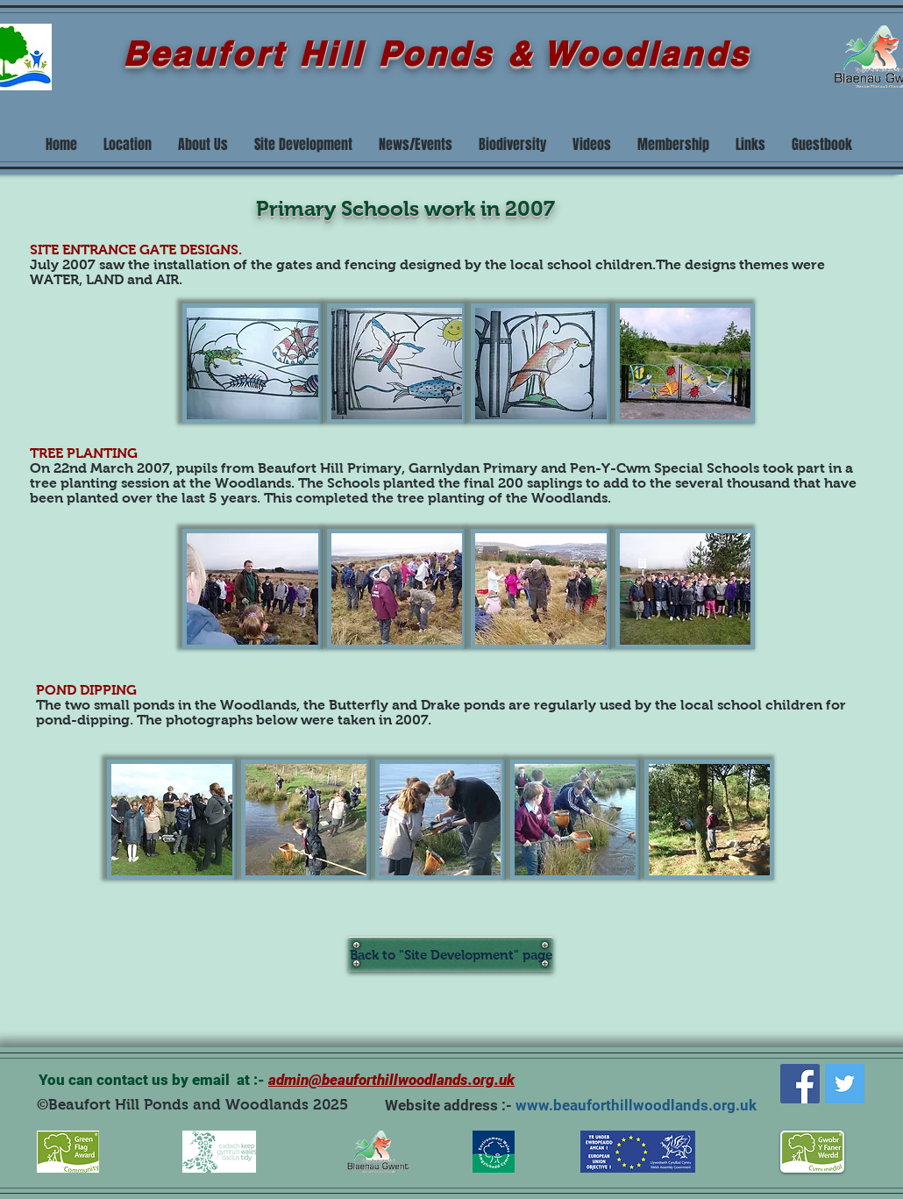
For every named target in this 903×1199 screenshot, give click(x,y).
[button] (252, 363)
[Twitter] (844, 1083)
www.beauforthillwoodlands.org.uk (636, 1105)
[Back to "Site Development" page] (450, 954)
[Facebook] (800, 1083)
